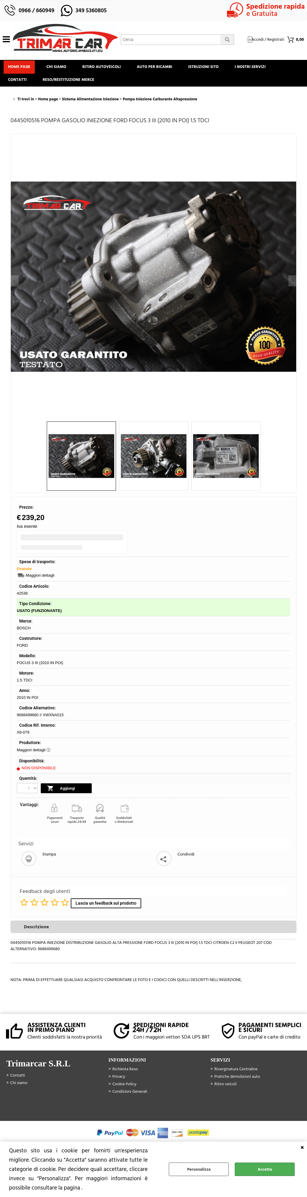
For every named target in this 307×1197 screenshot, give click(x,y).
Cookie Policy (124, 1087)
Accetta (265, 1169)
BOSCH (24, 632)
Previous (15, 280)
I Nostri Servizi (261, 67)
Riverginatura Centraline (236, 1072)
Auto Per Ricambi (161, 67)
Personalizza (198, 1169)
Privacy (118, 1080)
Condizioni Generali (129, 1095)
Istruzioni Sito (212, 67)
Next (292, 280)
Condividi (186, 858)
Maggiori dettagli (40, 579)
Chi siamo (59, 67)
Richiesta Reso (125, 1072)
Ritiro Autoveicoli (106, 67)
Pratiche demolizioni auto (237, 1080)
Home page (20, 67)
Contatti (18, 82)
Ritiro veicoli (225, 1087)
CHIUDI (302, 1148)
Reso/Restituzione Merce (71, 82)
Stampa (49, 858)
